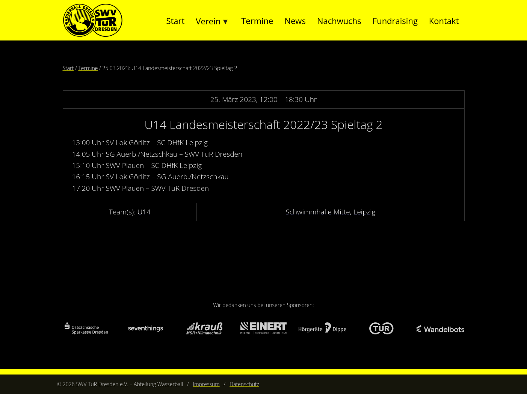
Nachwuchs (339, 20)
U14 (144, 212)
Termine (257, 20)
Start (175, 20)
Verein (208, 21)
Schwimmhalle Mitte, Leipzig (330, 212)
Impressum (206, 384)
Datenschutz (244, 384)
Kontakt (444, 20)
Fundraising (395, 20)
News (294, 20)
